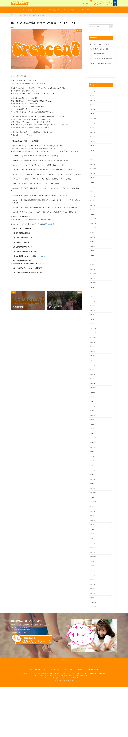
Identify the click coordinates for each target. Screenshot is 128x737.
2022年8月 (93, 304)
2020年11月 (93, 405)
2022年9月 (93, 299)
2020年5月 (93, 434)
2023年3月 (93, 270)
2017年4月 (93, 613)
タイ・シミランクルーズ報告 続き (100, 44)
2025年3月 (93, 154)
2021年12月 (93, 342)
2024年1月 (93, 222)
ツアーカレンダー (60, 151)
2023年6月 (93, 255)
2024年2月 (93, 217)
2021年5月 (93, 376)
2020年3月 (93, 444)
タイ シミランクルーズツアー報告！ (101, 58)
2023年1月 (93, 280)
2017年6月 (93, 604)
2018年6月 (93, 546)
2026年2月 (93, 101)
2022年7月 (93, 309)
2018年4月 (93, 555)
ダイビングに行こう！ (70, 10)
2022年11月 (93, 289)
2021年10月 (93, 352)
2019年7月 (93, 483)
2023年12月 (93, 226)
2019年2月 (93, 507)
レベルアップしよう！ (52, 10)
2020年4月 (93, 439)
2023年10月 (93, 236)
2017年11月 (93, 579)
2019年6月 (93, 488)
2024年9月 (93, 183)
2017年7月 (93, 599)
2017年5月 (93, 608)
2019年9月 (93, 473)
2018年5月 (93, 550)
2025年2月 (93, 159)
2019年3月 (93, 502)
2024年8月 (93, 188)
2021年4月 (93, 381)
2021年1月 (93, 396)
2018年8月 (93, 536)
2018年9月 (93, 531)
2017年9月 (93, 589)
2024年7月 (93, 193)
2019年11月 (93, 463)
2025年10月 (93, 120)
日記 (20, 15)
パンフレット (42, 256)
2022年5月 (93, 318)
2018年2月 (93, 565)
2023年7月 (93, 251)
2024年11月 (93, 173)
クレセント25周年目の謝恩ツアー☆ (100, 63)
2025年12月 (93, 110)
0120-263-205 (95, 75)
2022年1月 (93, 338)
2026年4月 (93, 91)
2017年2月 (93, 623)
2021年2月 (93, 391)
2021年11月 (93, 347)
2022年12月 (93, 284)
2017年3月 (93, 618)
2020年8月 (93, 420)
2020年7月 (93, 425)
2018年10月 (93, 526)
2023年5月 (93, 260)
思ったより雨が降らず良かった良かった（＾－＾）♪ (37, 15)
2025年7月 (93, 134)
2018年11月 (93, 521)
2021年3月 (93, 386)
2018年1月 (93, 570)
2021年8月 (93, 362)
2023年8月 (93, 246)
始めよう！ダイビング (34, 10)
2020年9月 (93, 415)
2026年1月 (93, 105)
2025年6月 (93, 139)
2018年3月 (93, 560)
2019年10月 (93, 468)
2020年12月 (93, 400)
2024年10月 (93, 178)
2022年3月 (93, 328)
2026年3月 (93, 96)
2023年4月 (93, 265)
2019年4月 (93, 497)
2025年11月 (93, 115)
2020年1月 (93, 454)
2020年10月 (93, 410)
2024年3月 (93, 212)
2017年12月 (93, 575)
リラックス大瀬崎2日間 (97, 53)
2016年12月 (93, 633)
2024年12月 (93, 168)
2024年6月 (93, 197)
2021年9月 (93, 357)
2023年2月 (93, 275)
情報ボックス (85, 10)
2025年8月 (93, 130)
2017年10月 (93, 584)
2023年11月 (93, 231)
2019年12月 (93, 458)
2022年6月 (93, 313)
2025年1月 (93, 164)
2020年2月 (93, 449)
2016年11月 (93, 637)
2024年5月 (93, 202)
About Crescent (99, 10)
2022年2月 (93, 333)
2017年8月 (93, 594)
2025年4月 (93, 149)
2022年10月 (93, 294)
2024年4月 (93, 207)
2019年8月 (93, 478)
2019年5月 (93, 492)
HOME (14, 15)
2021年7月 (93, 367)
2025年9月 (93, 125)
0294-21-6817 (104, 3)
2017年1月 (93, 628)
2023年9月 (93, 241)
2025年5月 (93, 144)
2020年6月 (93, 429)
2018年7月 (93, 541)
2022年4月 (93, 323)
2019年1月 (93, 512)
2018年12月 (93, 517)
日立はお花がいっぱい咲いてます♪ (100, 49)
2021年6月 (93, 371)
